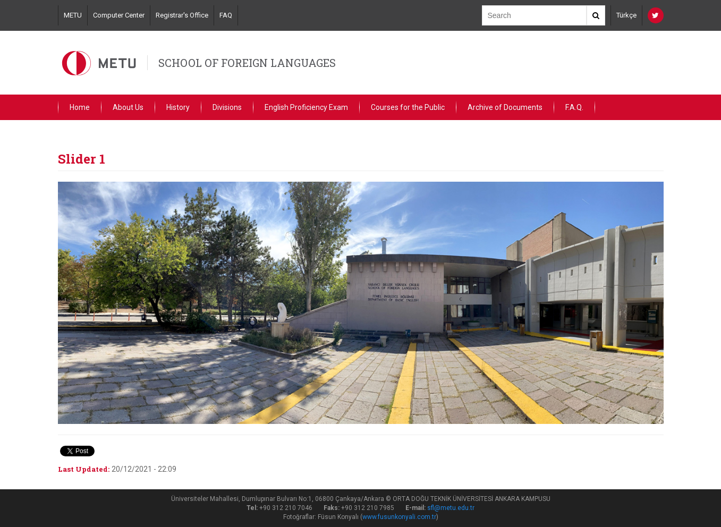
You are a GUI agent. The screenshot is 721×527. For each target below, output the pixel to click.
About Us (128, 107)
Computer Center (119, 15)
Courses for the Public (408, 107)
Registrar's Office (182, 15)
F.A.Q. (574, 107)
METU (73, 15)
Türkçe (626, 15)
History (178, 107)
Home (80, 107)
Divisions (227, 107)
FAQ (225, 15)
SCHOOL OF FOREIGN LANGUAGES (247, 63)
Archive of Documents (505, 107)
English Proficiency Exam (306, 107)
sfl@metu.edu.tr (450, 508)
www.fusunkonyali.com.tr (399, 517)
